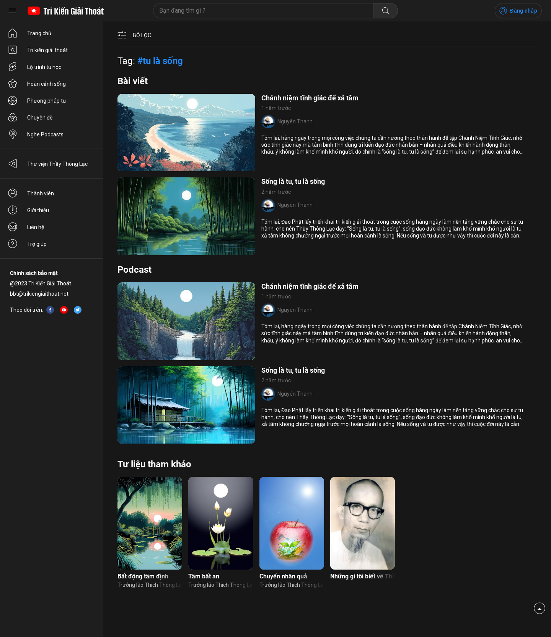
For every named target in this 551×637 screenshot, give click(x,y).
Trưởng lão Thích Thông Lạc (149, 585)
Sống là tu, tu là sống (293, 181)
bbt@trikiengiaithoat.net (39, 294)
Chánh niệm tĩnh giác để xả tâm (310, 98)
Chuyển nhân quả (283, 576)
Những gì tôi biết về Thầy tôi (362, 576)
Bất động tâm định (142, 576)
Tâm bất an (203, 576)
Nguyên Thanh (295, 121)
